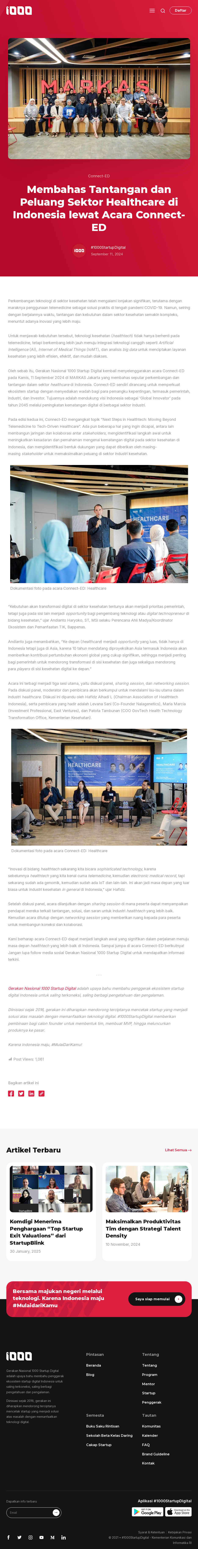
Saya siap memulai (158, 1299)
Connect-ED (99, 176)
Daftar (180, 10)
